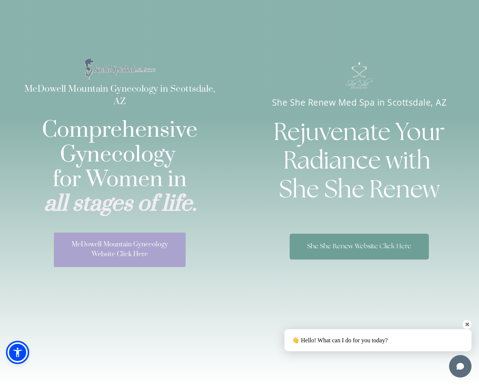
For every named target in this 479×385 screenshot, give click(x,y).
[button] (17, 352)
